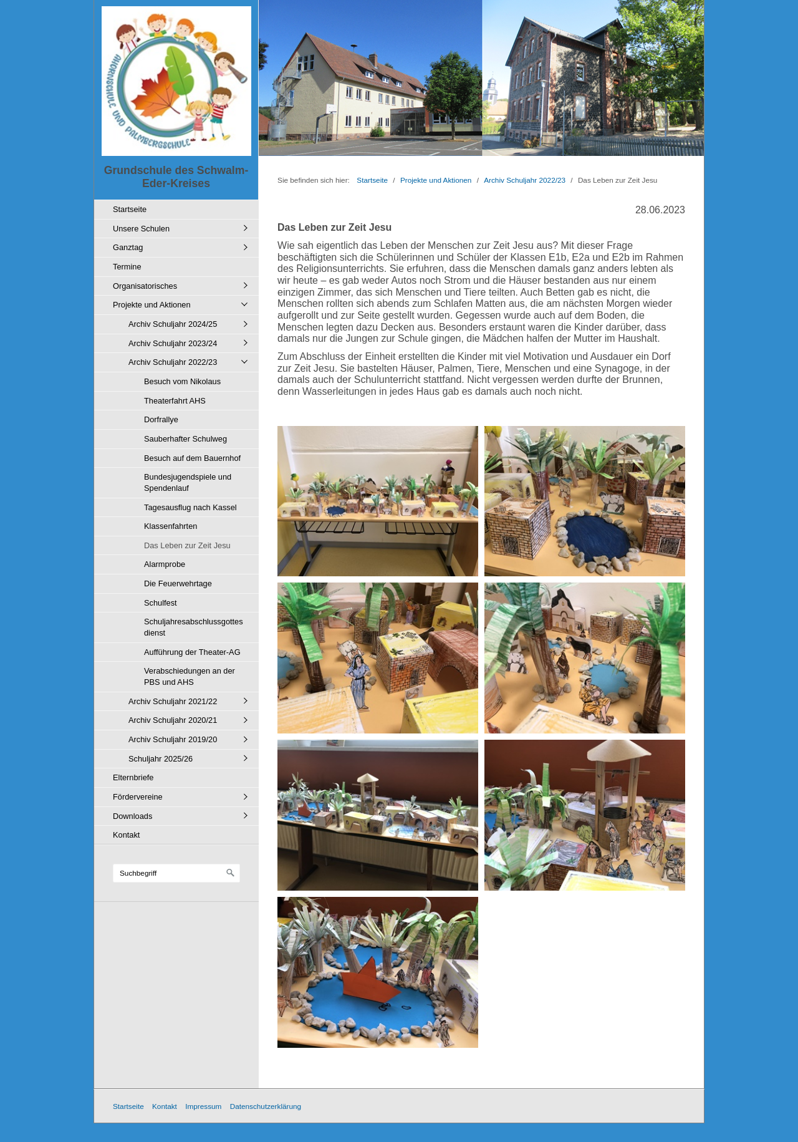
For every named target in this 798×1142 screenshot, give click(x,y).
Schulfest (160, 602)
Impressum (203, 1106)
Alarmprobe (164, 564)
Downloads (132, 816)
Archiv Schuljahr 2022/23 (172, 362)
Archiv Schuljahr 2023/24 (172, 343)
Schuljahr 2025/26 (160, 758)
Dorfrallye (161, 419)
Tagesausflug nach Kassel (190, 507)
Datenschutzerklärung (265, 1106)
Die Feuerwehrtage (178, 583)
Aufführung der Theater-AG (192, 652)
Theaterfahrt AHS (175, 400)
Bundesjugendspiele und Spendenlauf (187, 482)
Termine (127, 266)
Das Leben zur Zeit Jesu (187, 545)
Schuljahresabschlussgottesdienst (193, 627)
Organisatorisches (145, 286)
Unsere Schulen (141, 228)
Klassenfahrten (170, 526)
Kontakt (126, 835)
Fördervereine (138, 796)
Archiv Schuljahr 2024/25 (172, 324)
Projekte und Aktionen (152, 304)
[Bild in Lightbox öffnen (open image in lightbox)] (377, 501)
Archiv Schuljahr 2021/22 (172, 701)
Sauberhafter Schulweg (185, 438)
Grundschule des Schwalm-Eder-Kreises (176, 177)
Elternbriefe (133, 777)
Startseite (130, 209)
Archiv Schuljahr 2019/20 (172, 739)
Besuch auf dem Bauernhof (192, 458)
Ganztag (128, 247)
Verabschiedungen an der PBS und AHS (189, 676)
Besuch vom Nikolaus (182, 381)
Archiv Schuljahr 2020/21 (172, 720)
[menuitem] (179, 209)
